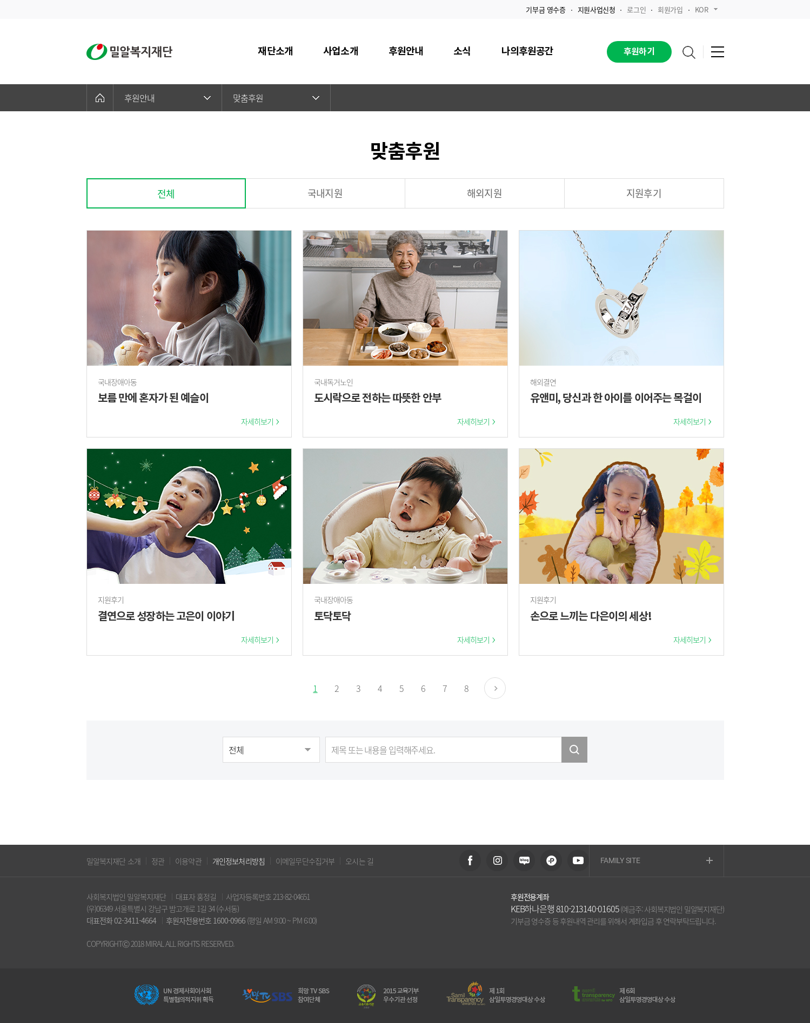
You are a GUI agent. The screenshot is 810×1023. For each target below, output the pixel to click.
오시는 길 (359, 861)
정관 (157, 861)
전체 (166, 193)
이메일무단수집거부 (305, 861)
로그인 (636, 9)
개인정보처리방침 (238, 861)
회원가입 (670, 9)
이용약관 (188, 861)
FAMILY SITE (656, 861)
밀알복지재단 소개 (113, 861)
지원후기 (643, 193)
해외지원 (484, 193)
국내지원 (325, 193)
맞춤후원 (276, 97)
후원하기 (639, 51)
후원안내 (167, 97)
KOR (706, 9)
